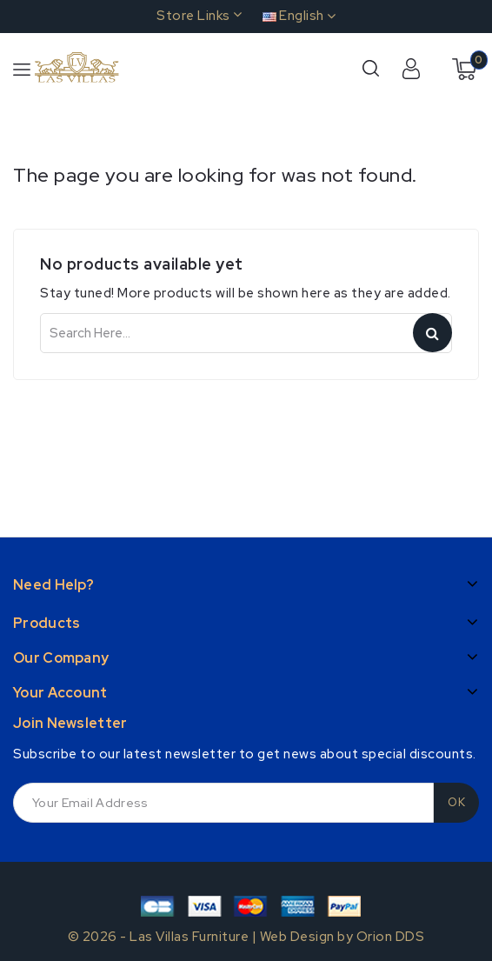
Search (432, 332)
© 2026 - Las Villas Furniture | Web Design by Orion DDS (246, 936)
